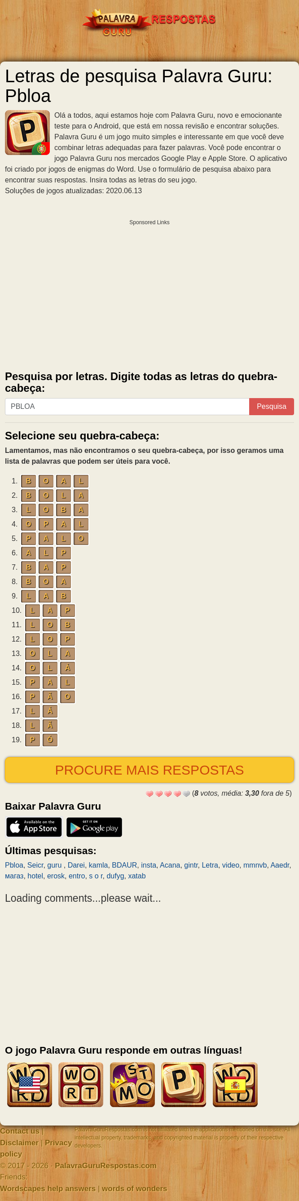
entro (77, 876)
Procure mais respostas (149, 769)
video (230, 865)
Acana (170, 865)
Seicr (35, 865)
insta (148, 865)
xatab (136, 876)
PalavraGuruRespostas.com (106, 1165)
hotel (35, 876)
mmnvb (255, 865)
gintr (191, 865)
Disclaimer (19, 1143)
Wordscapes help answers (48, 1188)
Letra (210, 865)
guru (55, 865)
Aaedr (279, 865)
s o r (95, 876)
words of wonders (134, 1188)
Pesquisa (271, 406)
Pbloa (14, 865)
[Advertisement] (149, 293)
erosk (56, 876)
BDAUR (124, 865)
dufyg (115, 876)
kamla (98, 865)
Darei (76, 865)
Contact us (20, 1131)
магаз (14, 876)
